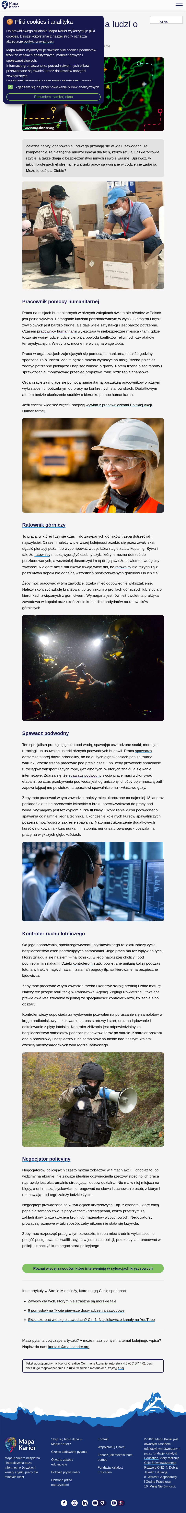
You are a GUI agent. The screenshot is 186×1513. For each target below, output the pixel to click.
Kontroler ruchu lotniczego (53, 933)
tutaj (121, 1368)
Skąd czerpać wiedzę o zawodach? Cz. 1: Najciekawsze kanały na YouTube (91, 1320)
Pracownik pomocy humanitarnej (60, 301)
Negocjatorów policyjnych (43, 1170)
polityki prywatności (39, 41)
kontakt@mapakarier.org (68, 1347)
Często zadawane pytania (69, 1451)
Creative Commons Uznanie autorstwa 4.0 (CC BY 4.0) (106, 1363)
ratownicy (42, 555)
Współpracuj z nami (111, 1447)
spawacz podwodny (85, 775)
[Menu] (179, 5)
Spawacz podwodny (45, 733)
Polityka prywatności (65, 1472)
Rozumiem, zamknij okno (53, 97)
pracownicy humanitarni (57, 331)
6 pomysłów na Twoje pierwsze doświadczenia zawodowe (76, 1310)
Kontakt (103, 1439)
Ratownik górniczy (43, 525)
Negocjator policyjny (46, 1159)
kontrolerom (83, 963)
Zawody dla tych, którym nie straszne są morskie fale (72, 1301)
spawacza (143, 751)
